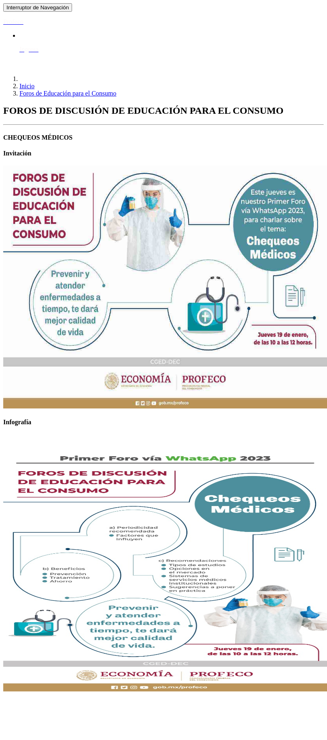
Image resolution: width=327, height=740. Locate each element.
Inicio (26, 86)
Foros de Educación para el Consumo (68, 93)
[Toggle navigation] (37, 7)
